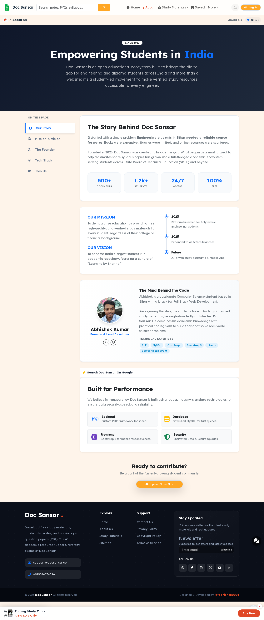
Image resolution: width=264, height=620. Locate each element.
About (149, 7)
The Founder (41, 149)
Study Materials (172, 7)
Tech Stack (40, 160)
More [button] (212, 7)
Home (133, 7)
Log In (250, 7)
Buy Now (249, 613)
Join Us (37, 171)
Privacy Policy (147, 529)
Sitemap (105, 543)
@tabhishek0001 (227, 595)
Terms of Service (149, 543)
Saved (198, 7)
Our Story (40, 128)
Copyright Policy (149, 536)
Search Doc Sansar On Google (108, 372)
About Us (106, 529)
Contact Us (145, 522)
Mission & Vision (44, 139)
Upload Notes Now (159, 484)
